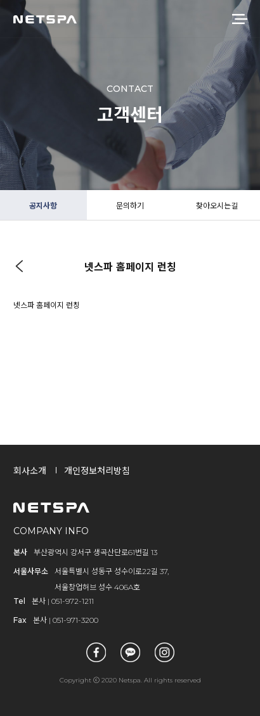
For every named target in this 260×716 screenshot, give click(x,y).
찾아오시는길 (217, 205)
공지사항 (43, 205)
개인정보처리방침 (97, 470)
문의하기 (130, 205)
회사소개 (29, 470)
